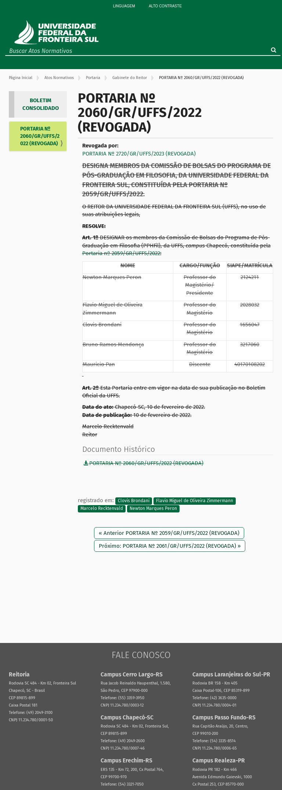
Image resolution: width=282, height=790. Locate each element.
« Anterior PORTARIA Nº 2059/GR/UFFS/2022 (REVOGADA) (169, 533)
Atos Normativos (59, 77)
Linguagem (124, 6)
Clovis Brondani (133, 500)
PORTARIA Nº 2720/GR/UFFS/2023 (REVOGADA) (139, 153)
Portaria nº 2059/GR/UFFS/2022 (121, 253)
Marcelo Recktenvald (101, 508)
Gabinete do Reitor (129, 77)
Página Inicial (20, 77)
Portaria (93, 77)
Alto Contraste (165, 6)
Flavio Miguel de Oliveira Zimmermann (194, 500)
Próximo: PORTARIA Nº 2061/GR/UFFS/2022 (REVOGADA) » (170, 546)
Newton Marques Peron (153, 508)
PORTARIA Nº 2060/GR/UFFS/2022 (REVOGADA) (39, 136)
